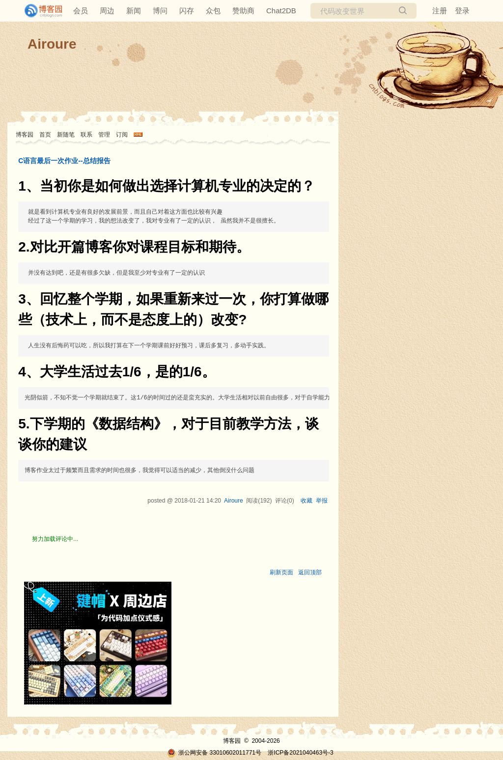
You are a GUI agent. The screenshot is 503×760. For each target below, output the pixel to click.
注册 (439, 10)
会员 (80, 10)
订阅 (122, 134)
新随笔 (66, 134)
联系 (86, 134)
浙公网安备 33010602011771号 (214, 752)
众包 (213, 10)
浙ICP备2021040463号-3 (300, 752)
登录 (462, 10)
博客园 (24, 134)
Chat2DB (281, 10)
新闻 (133, 10)
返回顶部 (310, 572)
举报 (322, 500)
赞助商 (243, 10)
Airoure (52, 44)
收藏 (306, 500)
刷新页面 (281, 572)
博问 (160, 10)
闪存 (186, 10)
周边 (107, 10)
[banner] (39, 11)
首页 (45, 134)
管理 (104, 134)
